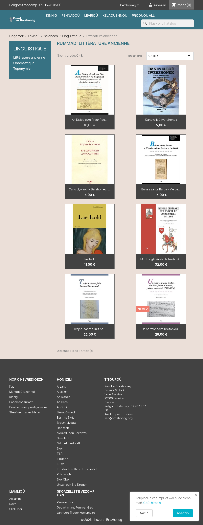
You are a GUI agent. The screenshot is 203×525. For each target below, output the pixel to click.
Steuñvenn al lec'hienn (24, 412)
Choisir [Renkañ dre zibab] (170, 55)
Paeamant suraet (21, 402)
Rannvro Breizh (67, 502)
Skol (59, 448)
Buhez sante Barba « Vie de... (161, 189)
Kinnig (51, 15)
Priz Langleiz (65, 474)
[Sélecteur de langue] (129, 5)
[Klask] (167, 23)
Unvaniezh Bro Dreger (72, 484)
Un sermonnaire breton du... (161, 329)
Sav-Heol (63, 438)
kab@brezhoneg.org (118, 418)
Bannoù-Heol (66, 412)
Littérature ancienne (29, 57)
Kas (11, 386)
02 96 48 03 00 (50, 5)
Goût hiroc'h (152, 503)
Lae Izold (90, 259)
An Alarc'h (63, 397)
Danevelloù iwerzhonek (161, 120)
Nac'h (144, 513)
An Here (62, 402)
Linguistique (30, 48)
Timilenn (62, 459)
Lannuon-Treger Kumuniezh (76, 512)
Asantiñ (183, 513)
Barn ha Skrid (66, 417)
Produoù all (143, 15)
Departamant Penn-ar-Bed (75, 507)
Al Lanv (61, 386)
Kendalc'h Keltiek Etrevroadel (77, 469)
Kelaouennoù (114, 15)
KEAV (60, 464)
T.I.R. (60, 454)
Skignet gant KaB (68, 443)
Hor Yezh (63, 428)
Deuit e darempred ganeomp (28, 407)
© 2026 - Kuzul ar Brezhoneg (101, 520)
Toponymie (22, 69)
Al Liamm (62, 392)
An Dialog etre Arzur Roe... (89, 120)
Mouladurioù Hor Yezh (72, 433)
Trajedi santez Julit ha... (90, 329)
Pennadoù (70, 15)
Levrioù (91, 15)
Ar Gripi (62, 407)
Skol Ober (63, 479)
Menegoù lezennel (22, 392)
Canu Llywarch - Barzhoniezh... (90, 189)
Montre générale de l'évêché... (161, 259)
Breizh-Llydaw (66, 423)
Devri (12, 504)
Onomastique (23, 63)
